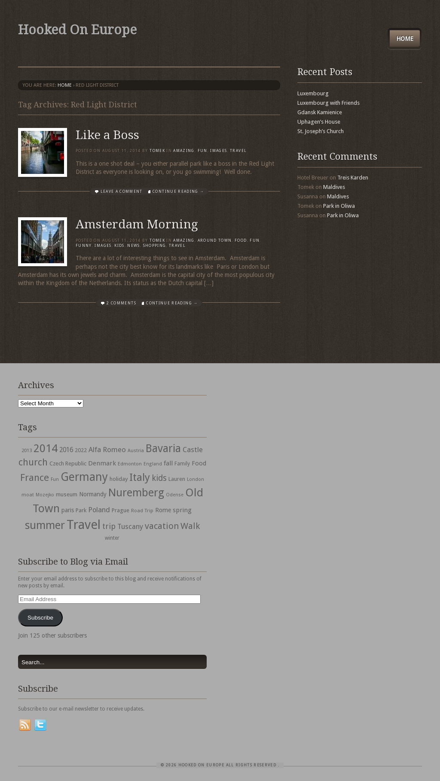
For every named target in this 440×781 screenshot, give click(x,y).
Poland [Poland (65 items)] (99, 510)
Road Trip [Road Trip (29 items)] (142, 510)
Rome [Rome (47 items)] (163, 510)
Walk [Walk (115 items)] (190, 526)
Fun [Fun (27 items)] (55, 479)
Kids (119, 245)
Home (404, 38)
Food (241, 240)
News (133, 245)
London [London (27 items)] (195, 479)
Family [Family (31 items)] (182, 464)
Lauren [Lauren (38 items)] (176, 479)
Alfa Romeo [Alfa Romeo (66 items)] (107, 449)
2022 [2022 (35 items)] (81, 450)
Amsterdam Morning (137, 224)
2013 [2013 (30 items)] (26, 450)
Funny (84, 245)
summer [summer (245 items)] (45, 525)
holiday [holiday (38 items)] (119, 479)
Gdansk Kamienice (319, 112)
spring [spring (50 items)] (182, 510)
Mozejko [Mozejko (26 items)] (45, 495)
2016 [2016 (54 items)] (66, 450)
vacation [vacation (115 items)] (162, 526)
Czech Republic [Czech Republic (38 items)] (67, 463)
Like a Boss (107, 135)
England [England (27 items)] (153, 464)
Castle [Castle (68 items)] (193, 449)
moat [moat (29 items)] (27, 495)
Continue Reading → (178, 191)
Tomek (157, 151)
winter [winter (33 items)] (112, 538)
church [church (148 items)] (33, 462)
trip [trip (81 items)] (109, 526)
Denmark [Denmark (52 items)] (102, 463)
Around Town (215, 240)
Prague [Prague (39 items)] (120, 510)
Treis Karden (352, 177)
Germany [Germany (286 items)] (84, 476)
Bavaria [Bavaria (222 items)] (163, 448)
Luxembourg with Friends (328, 103)
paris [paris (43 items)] (67, 510)
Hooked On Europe (77, 29)
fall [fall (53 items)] (168, 463)
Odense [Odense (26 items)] (174, 495)
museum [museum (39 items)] (66, 494)
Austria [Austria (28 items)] (136, 450)
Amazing (183, 151)
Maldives (334, 187)
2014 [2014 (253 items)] (46, 448)
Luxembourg (313, 93)
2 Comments (121, 303)
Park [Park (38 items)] (81, 510)
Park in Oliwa (339, 206)
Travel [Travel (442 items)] (84, 524)
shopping (154, 245)
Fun (203, 151)
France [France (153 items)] (34, 477)
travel (238, 151)
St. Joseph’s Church (320, 131)
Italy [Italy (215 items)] (139, 477)
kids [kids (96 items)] (159, 478)
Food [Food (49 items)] (199, 463)
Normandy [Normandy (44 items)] (93, 494)
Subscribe (40, 617)
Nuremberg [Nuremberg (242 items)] (136, 492)
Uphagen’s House (318, 122)
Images (218, 151)
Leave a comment (122, 191)
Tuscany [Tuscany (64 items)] (130, 527)
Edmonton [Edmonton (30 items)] (130, 464)
